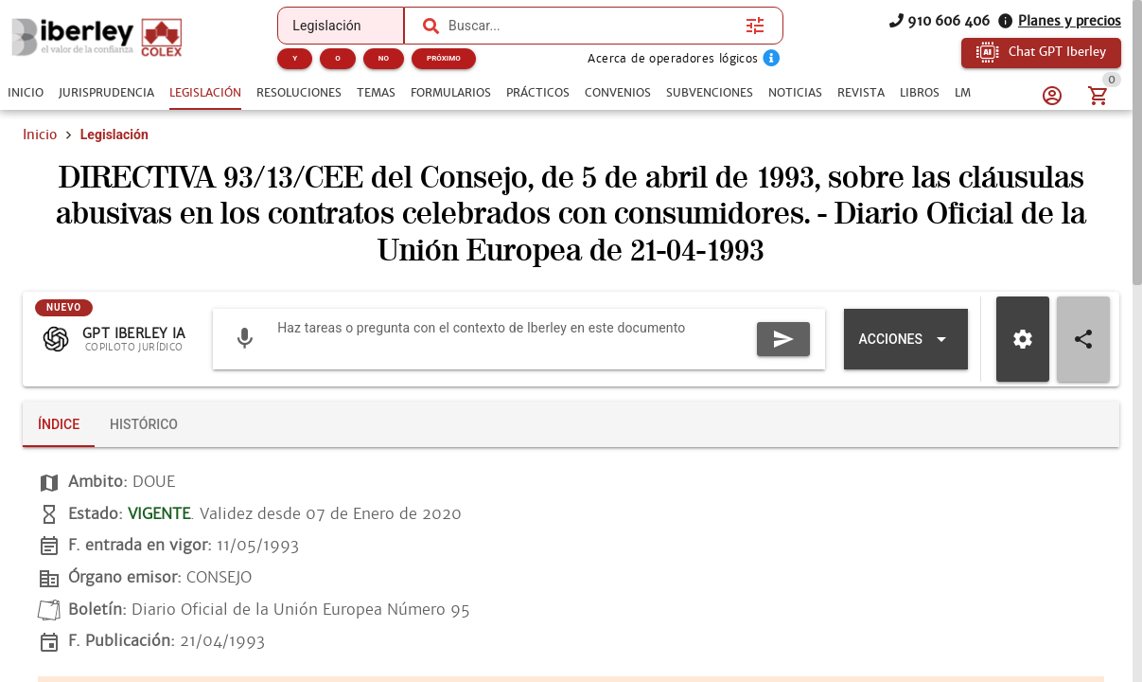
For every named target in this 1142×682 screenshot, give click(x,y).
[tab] (25, 93)
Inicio (40, 134)
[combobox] (592, 25)
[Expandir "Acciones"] (906, 339)
